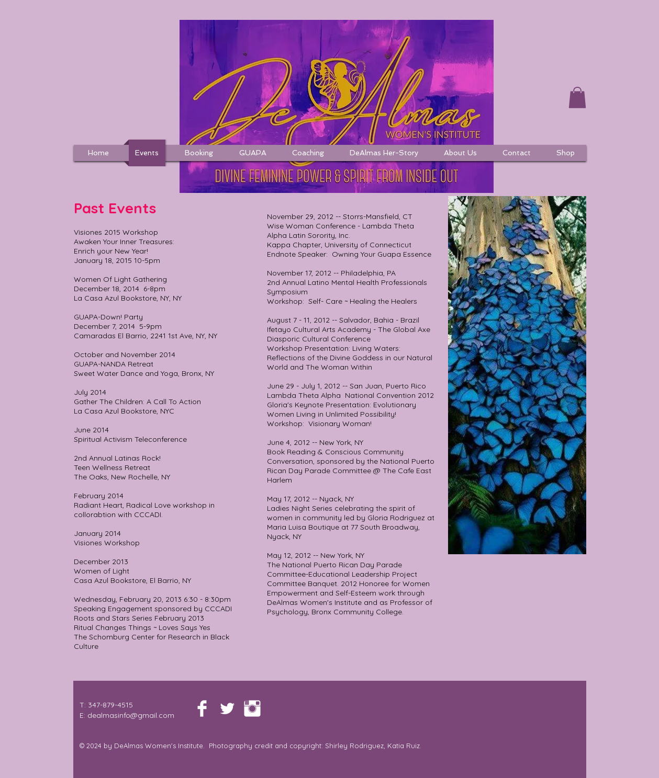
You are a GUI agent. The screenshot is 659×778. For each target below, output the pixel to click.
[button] (577, 97)
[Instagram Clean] (252, 708)
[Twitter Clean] (227, 708)
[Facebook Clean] (202, 708)
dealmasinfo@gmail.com (130, 715)
